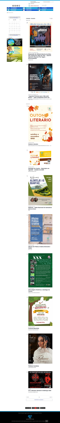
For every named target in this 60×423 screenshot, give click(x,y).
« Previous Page (27, 408)
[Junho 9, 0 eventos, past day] (9, 27)
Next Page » (43, 408)
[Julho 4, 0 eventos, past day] (16, 32)
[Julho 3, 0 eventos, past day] (14, 32)
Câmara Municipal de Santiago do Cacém (16, 3)
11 (35, 407)
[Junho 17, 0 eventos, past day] (11, 29)
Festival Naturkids (33, 328)
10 (34, 407)
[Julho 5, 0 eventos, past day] (18, 32)
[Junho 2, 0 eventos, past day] (9, 25)
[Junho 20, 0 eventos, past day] (16, 29)
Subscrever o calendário (38, 399)
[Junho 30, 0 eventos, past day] (9, 32)
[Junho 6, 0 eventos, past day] (16, 25)
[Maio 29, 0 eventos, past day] (14, 24)
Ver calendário (10, 37)
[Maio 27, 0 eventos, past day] (11, 24)
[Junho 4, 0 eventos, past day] (13, 25)
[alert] (14, 35)
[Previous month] (9, 19)
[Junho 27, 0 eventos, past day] (16, 31)
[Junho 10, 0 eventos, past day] (11, 27)
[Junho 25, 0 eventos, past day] (13, 31)
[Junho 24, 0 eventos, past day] (11, 31)
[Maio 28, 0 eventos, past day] (13, 24)
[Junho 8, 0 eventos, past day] (20, 25)
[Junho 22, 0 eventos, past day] (20, 29)
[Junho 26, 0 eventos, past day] (14, 31)
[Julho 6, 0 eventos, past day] (20, 32)
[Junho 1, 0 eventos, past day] (20, 24)
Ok (46, 421)
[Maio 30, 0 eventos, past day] (16, 24)
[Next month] (20, 19)
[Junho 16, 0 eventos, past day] (9, 29)
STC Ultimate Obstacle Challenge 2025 (39, 390)
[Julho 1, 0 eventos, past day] (11, 32)
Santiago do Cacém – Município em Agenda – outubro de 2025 (38, 169)
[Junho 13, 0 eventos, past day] (16, 27)
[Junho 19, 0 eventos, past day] (14, 29)
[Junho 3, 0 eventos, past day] (11, 25)
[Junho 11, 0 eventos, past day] (13, 27)
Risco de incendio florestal (52, 4)
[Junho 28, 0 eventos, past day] (18, 31)
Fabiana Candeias (33, 366)
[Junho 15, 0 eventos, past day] (20, 27)
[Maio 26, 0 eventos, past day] (9, 24)
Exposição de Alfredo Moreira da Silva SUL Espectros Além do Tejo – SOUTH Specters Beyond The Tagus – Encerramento (39, 56)
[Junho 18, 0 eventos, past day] (13, 29)
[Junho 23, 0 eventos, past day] (9, 31)
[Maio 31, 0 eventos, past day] (18, 24)
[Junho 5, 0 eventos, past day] (14, 25)
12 (37, 407)
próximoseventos (16, 35)
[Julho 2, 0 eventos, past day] (13, 32)
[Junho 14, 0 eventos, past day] (18, 27)
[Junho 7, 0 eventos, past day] (18, 25)
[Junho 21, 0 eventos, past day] (18, 29)
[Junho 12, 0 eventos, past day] (14, 27)
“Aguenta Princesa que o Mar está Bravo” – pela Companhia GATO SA (38, 96)
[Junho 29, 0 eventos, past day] (20, 31)
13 (38, 407)
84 (41, 407)
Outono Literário (33, 144)
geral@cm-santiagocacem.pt (34, 5)
